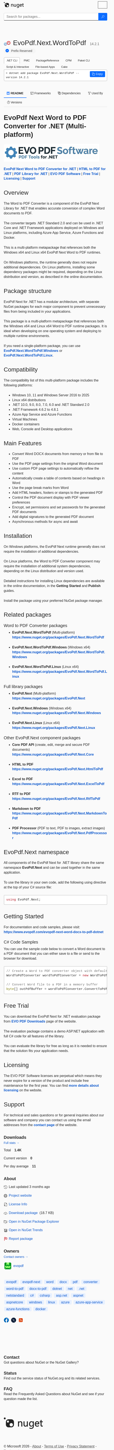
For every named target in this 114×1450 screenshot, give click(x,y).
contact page (44, 1125)
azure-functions (17, 1309)
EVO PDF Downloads (28, 1021)
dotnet (57, 1288)
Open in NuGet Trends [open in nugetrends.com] (26, 1230)
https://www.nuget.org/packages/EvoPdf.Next (48, 698)
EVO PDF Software (65, 174)
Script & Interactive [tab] (17, 66)
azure (65, 1302)
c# (32, 1295)
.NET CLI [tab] (11, 60)
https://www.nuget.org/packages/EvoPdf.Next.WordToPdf (58, 637)
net (70, 1288)
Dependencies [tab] (69, 93)
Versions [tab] (14, 102)
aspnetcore (14, 1302)
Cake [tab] (64, 66)
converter (90, 1282)
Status (10, 1373)
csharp (45, 1295)
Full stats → (11, 1143)
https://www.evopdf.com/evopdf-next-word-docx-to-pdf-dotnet (53, 932)
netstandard (15, 1295)
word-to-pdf (15, 1288)
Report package (21, 1238)
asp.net (61, 1295)
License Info (18, 1204)
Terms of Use (54, 1446)
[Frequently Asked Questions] (8, 1388)
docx (63, 1282)
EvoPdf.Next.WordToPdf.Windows (31, 350)
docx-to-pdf (37, 1288)
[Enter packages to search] (51, 17)
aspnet (78, 1295)
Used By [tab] (95, 93)
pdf (75, 1282)
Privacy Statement (81, 1446)
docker (40, 1309)
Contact (11, 1357)
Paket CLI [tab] (84, 60)
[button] (97, 74)
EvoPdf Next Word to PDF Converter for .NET (40, 169)
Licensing (12, 178)
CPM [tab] (68, 60)
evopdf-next (31, 1282)
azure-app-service (89, 1302)
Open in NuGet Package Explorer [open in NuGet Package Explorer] (34, 1221)
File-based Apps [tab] (45, 66)
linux (51, 1302)
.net (81, 1288)
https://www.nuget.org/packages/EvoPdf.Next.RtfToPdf (56, 799)
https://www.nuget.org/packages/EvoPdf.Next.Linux (53, 728)
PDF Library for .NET (30, 174)
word (50, 1282)
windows (35, 1302)
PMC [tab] (27, 60)
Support (28, 178)
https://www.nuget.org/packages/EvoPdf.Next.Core (53, 754)
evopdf (18, 1266)
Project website (20, 1195)
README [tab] (15, 93)
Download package (23, 1213)
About (36, 1446)
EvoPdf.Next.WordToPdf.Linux (28, 355)
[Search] (102, 17)
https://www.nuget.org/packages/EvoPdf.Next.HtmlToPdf (57, 769)
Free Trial (90, 174)
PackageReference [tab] (47, 60)
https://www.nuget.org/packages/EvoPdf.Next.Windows (56, 713)
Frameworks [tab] (41, 93)
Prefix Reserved (21, 51)
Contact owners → (16, 1257)
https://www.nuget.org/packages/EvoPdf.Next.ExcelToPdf (58, 784)
